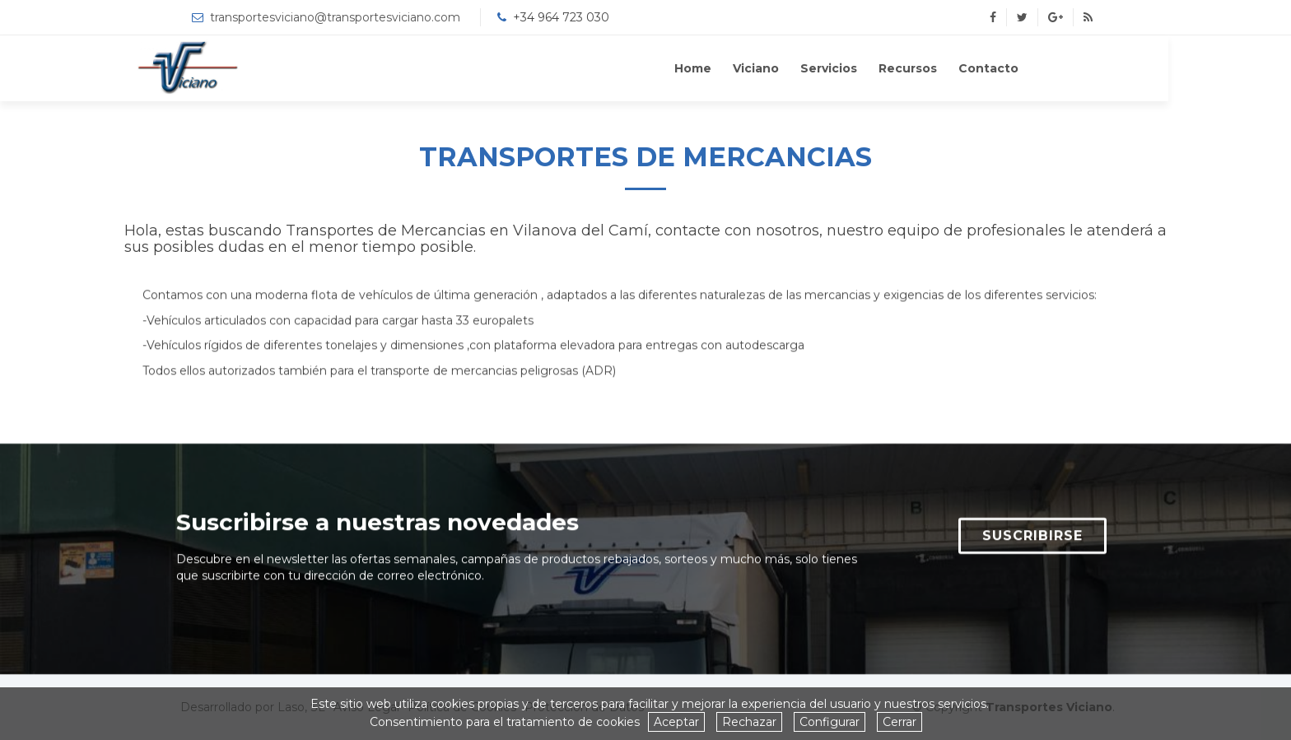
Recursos (968, 68)
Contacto (1049, 68)
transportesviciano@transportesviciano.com (335, 17)
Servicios (889, 68)
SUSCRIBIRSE (1032, 538)
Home (753, 68)
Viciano (817, 68)
